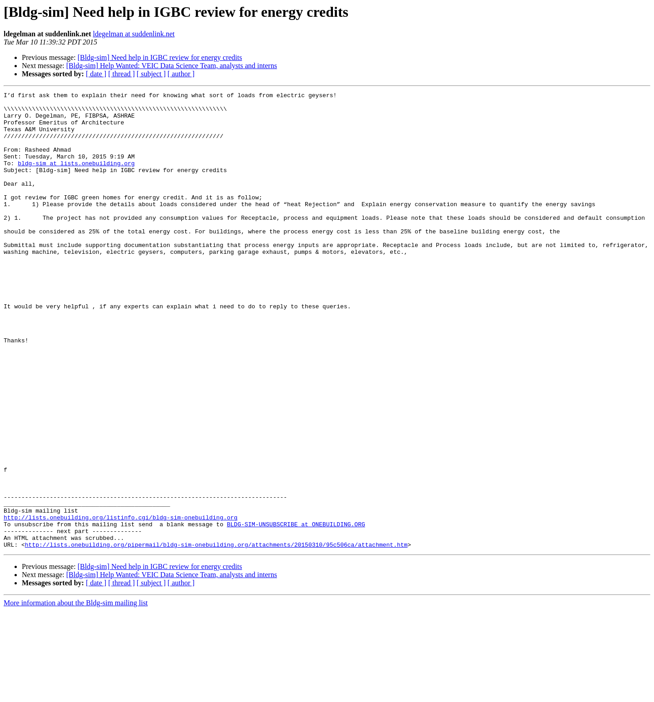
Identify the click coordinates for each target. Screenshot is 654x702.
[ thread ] (121, 74)
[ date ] (96, 74)
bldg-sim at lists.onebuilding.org (76, 178)
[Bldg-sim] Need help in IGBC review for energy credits (160, 57)
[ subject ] (151, 74)
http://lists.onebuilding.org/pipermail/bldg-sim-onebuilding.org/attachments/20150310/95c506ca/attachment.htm (216, 636)
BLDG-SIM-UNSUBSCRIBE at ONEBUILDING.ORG (296, 611)
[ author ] (181, 74)
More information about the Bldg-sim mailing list (76, 694)
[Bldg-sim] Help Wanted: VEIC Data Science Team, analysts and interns (171, 65)
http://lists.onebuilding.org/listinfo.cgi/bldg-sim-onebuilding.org (121, 603)
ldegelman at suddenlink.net (133, 34)
